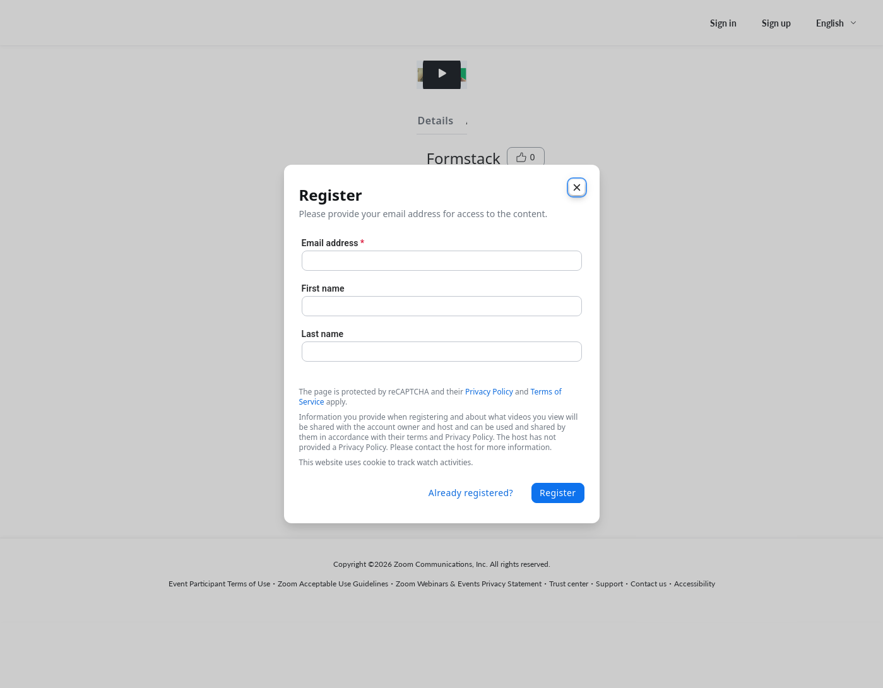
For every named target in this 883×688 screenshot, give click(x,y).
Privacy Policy (489, 391)
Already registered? (471, 493)
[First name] (442, 306)
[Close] (576, 187)
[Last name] (442, 351)
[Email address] (442, 261)
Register (558, 493)
